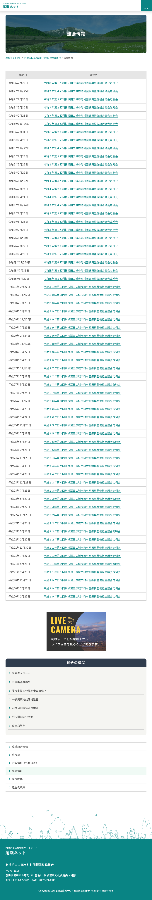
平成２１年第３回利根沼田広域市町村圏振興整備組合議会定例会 (82, 555)
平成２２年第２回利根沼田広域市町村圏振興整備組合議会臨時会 (82, 531)
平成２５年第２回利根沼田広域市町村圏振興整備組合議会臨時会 (82, 441)
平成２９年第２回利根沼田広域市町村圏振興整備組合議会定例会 (82, 327)
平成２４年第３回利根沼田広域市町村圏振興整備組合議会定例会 (82, 458)
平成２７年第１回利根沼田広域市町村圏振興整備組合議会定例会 (82, 393)
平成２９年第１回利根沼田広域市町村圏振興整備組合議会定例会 (82, 335)
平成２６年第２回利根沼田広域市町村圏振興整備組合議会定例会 (82, 409)
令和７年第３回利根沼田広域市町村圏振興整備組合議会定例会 (81, 99)
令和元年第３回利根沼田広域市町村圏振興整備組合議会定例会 (81, 270)
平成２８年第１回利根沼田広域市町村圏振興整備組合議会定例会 (82, 360)
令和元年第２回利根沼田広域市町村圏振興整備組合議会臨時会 (81, 278)
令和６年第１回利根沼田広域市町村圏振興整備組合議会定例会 (81, 140)
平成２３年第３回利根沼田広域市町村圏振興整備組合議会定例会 (82, 490)
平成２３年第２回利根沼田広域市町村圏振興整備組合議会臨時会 (82, 498)
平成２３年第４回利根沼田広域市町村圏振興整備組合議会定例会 (82, 482)
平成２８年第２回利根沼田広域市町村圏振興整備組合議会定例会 (82, 352)
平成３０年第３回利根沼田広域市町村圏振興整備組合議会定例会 (82, 295)
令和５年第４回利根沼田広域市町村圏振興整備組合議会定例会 (81, 148)
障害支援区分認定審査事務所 (29, 690)
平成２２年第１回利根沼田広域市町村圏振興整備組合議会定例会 (82, 539)
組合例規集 (18, 787)
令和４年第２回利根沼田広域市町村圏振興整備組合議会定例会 (81, 189)
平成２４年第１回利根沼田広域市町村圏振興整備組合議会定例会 (82, 474)
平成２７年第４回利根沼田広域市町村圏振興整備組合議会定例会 (82, 368)
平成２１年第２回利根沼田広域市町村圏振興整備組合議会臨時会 (82, 564)
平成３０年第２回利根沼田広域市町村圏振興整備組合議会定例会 (82, 303)
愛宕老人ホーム (21, 673)
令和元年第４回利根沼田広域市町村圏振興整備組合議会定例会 (81, 262)
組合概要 (17, 779)
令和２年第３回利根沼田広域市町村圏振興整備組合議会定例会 (81, 238)
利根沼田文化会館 (22, 716)
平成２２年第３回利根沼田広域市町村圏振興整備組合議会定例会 (82, 523)
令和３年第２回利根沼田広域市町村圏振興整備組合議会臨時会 (81, 221)
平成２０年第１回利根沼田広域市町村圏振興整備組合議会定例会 (82, 596)
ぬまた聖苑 (18, 725)
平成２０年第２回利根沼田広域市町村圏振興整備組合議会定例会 (82, 588)
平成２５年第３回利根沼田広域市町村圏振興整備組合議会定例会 (82, 433)
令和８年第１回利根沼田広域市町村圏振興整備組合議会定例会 (81, 83)
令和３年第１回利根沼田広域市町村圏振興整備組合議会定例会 (81, 230)
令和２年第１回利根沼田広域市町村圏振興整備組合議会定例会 (81, 254)
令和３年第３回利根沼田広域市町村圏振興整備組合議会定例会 (81, 213)
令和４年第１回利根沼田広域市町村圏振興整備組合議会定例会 (81, 197)
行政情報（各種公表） (25, 763)
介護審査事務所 (21, 682)
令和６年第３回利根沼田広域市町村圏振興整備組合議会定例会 (81, 123)
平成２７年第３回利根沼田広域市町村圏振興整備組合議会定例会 (82, 376)
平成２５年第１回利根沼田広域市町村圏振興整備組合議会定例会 (82, 450)
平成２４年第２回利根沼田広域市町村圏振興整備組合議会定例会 (82, 466)
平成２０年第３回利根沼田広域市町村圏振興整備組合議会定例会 (82, 580)
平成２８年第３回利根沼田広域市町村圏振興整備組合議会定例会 (82, 344)
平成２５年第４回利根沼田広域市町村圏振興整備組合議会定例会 (82, 425)
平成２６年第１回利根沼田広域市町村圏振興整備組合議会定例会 (82, 417)
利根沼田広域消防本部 (25, 708)
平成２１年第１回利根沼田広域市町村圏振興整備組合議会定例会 (82, 572)
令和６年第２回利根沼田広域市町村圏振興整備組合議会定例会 (81, 132)
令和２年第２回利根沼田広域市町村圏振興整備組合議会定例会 (81, 246)
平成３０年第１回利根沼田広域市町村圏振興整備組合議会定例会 (82, 311)
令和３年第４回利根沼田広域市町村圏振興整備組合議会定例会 (81, 205)
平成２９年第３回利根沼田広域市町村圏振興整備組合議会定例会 (82, 319)
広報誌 (16, 754)
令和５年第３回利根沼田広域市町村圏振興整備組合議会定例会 (81, 156)
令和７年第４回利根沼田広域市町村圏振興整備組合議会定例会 (81, 91)
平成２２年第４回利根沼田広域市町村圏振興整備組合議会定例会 (82, 515)
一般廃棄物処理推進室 (25, 699)
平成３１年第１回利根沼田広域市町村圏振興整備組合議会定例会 (82, 287)
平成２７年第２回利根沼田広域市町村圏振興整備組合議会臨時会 (82, 384)
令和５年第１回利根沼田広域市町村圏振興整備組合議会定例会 (81, 172)
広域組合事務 (20, 746)
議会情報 (17, 771)
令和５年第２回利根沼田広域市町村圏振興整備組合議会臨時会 (81, 164)
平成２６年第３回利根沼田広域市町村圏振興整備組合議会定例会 (82, 401)
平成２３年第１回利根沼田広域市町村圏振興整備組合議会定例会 (82, 507)
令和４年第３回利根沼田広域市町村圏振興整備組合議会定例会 (81, 181)
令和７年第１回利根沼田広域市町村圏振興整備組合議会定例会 (81, 115)
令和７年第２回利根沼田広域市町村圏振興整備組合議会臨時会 (81, 107)
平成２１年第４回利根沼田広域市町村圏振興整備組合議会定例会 (82, 547)
